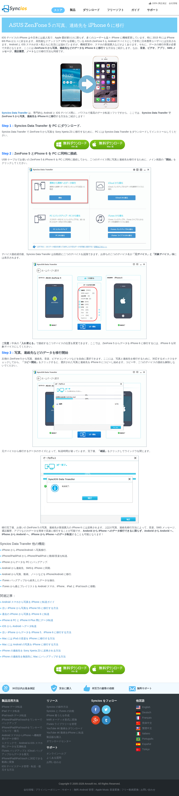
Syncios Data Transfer (15, 112)
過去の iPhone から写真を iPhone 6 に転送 (25, 614)
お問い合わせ (54, 762)
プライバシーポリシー (47, 789)
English (146, 707)
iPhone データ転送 (12, 706)
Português (147, 738)
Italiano (146, 733)
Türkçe (146, 749)
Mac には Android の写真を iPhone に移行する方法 (30, 644)
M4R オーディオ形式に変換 (62, 719)
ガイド (135, 9)
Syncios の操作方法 (57, 706)
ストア (58, 10)
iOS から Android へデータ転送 (19, 626)
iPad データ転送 (11, 711)
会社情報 (172, 3)
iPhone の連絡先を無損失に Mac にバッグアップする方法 (34, 656)
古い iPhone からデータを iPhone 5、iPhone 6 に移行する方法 (36, 632)
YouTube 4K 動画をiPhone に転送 (65, 732)
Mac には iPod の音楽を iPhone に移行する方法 (28, 638)
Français (147, 717)
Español (146, 744)
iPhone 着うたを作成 (58, 715)
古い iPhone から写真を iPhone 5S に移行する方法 (30, 608)
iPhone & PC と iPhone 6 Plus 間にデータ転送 (27, 620)
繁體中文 (147, 728)
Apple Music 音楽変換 (107, 789)
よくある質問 (54, 757)
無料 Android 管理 (84, 789)
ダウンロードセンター (59, 741)
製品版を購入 (54, 737)
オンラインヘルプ (56, 753)
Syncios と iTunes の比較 (60, 711)
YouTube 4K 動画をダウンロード (65, 728)
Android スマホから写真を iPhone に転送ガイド (28, 602)
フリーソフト (115, 9)
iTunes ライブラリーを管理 (62, 724)
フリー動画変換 (130, 789)
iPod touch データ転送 (14, 715)
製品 (72, 9)
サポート (152, 9)
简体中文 (147, 723)
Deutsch (146, 712)
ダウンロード (91, 9)
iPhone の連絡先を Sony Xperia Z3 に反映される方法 (31, 650)
